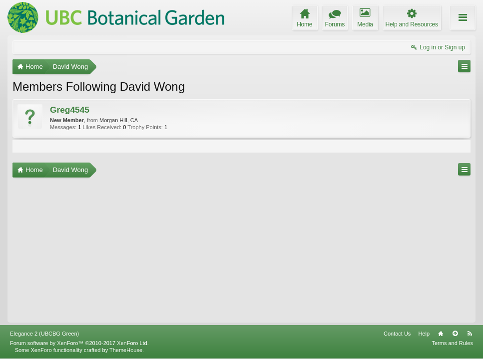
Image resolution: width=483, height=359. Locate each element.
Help (424, 334)
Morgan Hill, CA (118, 120)
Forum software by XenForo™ (79, 343)
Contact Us (397, 334)
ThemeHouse (125, 350)
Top (455, 333)
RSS (469, 333)
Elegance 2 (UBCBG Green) (44, 334)
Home (440, 333)
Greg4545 (69, 110)
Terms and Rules (452, 343)
